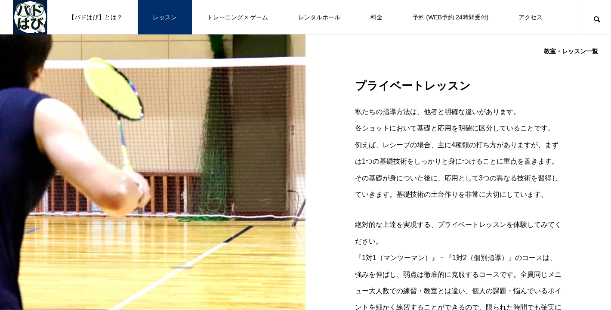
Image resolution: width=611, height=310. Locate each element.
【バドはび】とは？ (95, 17)
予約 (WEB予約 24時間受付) (451, 17)
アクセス (530, 17)
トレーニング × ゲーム (237, 17)
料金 (376, 17)
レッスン (165, 17)
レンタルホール (319, 17)
